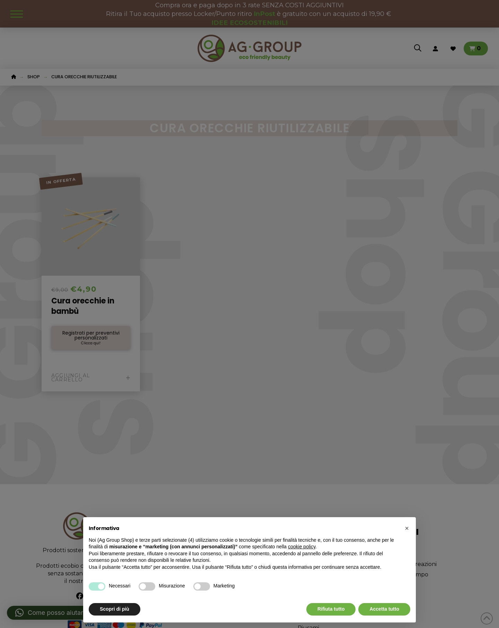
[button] (406, 528)
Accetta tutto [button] (384, 609)
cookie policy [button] (301, 546)
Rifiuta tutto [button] (331, 609)
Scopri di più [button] (114, 609)
